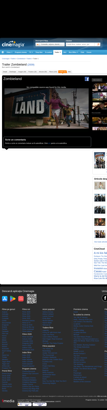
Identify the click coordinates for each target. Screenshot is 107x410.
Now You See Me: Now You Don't (54, 381)
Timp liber (39, 52)
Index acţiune (27, 359)
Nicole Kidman (48, 321)
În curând (48, 52)
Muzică (4, 342)
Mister (4, 340)
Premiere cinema (28, 321)
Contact (33, 401)
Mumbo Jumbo (79, 360)
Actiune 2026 (27, 339)
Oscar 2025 (6, 378)
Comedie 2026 (27, 341)
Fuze (75, 371)
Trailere (13, 58)
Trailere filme (48, 328)
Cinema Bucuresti (28, 371)
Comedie (5, 318)
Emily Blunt (47, 318)
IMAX (24, 376)
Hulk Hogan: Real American (52, 339)
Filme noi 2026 (27, 337)
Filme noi (26, 309)
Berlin (4, 389)
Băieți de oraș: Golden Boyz (53, 359)
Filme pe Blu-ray (28, 327)
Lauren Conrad (48, 316)
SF (3, 353)
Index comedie (27, 362)
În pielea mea (47, 362)
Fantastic (5, 331)
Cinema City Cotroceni (30, 373)
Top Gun (77, 356)
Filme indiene (27, 331)
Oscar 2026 (6, 376)
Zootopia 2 (46, 377)
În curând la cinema (82, 315)
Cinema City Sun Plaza (30, 386)
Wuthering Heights (49, 383)
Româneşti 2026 (28, 350)
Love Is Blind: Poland (50, 337)
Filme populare (49, 346)
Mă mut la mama (80, 362)
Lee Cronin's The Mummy (83, 322)
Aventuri (5, 316)
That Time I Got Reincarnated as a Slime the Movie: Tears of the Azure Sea (86, 341)
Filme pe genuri (8, 309)
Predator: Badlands (49, 357)
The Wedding (78, 364)
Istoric (4, 338)
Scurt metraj (6, 351)
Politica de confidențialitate (45, 401)
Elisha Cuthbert (48, 314)
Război (4, 346)
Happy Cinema (27, 384)
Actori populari (27, 364)
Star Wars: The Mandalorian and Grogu (88, 366)
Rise (96, 278)
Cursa (45, 364)
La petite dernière (80, 332)
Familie (4, 329)
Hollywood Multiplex (29, 380)
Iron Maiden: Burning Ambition (84, 345)
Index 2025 (26, 357)
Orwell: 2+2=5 (79, 351)
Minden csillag (79, 330)
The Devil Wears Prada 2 (83, 337)
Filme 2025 (26, 318)
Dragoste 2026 (27, 343)
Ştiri (64, 52)
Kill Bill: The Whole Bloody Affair (85, 369)
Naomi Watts (47, 323)
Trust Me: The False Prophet (53, 343)
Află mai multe (102, 396)
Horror (4, 336)
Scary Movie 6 (79, 379)
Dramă (4, 327)
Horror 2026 (26, 345)
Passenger (77, 373)
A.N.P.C (58, 401)
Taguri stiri (5, 364)
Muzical (5, 344)
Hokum (76, 349)
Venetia (4, 391)
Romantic (5, 349)
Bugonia (45, 370)
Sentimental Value (49, 375)
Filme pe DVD (27, 325)
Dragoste (5, 325)
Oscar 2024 (6, 380)
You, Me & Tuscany (80, 317)
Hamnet (45, 368)
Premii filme (7, 371)
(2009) (30, 64)
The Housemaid (48, 355)
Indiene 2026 (27, 348)
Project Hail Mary (49, 366)
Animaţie (5, 314)
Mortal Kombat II (79, 353)
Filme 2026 (26, 316)
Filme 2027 (26, 314)
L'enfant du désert (80, 377)
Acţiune (4, 312)
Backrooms (78, 375)
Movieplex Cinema (29, 378)
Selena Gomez (48, 312)
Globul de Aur (7, 386)
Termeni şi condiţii (23, 401)
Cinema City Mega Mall (30, 389)
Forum (89, 52)
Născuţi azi (46, 325)
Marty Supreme (48, 372)
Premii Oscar (6, 373)
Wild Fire (97, 265)
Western (5, 359)
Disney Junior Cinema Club (83, 326)
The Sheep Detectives (81, 347)
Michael (45, 341)
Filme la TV (26, 323)
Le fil (75, 328)
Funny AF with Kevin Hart (52, 332)
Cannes (5, 382)
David (76, 312)
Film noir (5, 334)
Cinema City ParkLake (30, 391)
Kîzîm (45, 379)
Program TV (6, 368)
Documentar (6, 323)
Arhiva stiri (6, 366)
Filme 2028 (26, 312)
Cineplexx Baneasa (29, 382)
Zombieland (19, 64)
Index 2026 (26, 355)
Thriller (4, 357)
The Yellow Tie (48, 349)
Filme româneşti (28, 329)
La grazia (77, 324)
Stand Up (5, 355)
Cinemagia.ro (13, 44)
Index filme (26, 352)
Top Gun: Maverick (80, 358)
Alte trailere (97, 80)
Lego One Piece (48, 335)
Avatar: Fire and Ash (50, 353)
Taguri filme (6, 362)
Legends (46, 330)
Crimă (4, 321)
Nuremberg (47, 351)
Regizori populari (28, 366)
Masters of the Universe (82, 382)
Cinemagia (5, 58)
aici (49, 143)
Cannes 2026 (7, 384)
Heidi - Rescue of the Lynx (83, 319)
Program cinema (21, 52)
